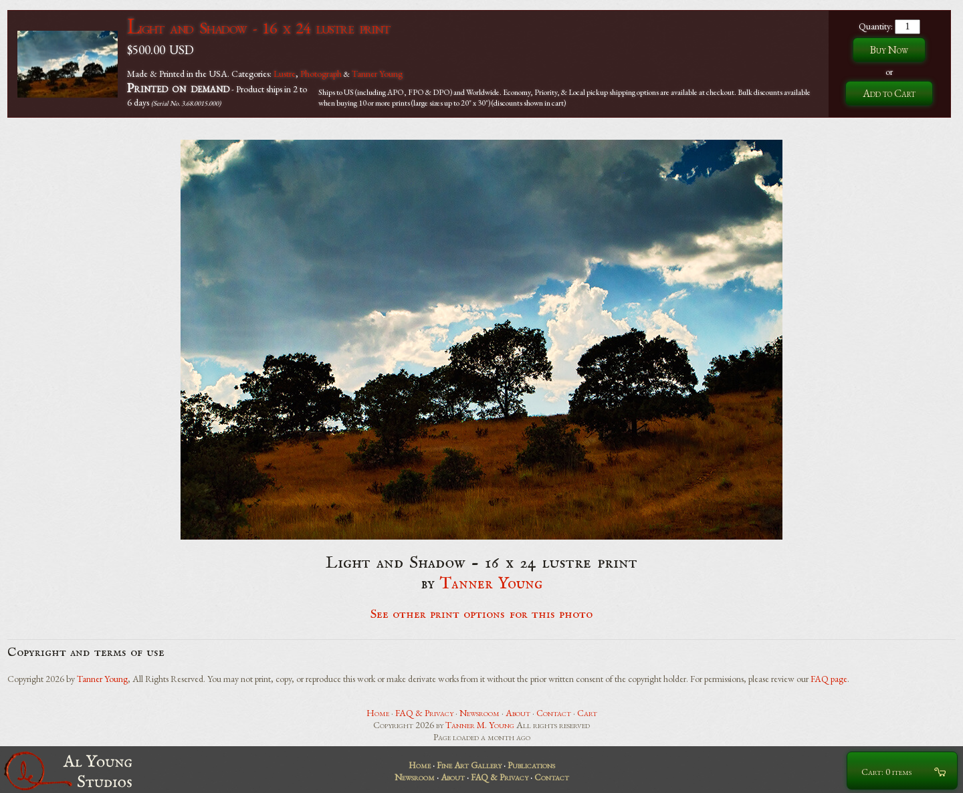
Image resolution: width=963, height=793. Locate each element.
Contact (553, 713)
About (518, 713)
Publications (531, 765)
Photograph (321, 74)
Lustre (285, 74)
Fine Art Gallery (469, 765)
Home (377, 713)
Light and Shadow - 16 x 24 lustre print (258, 27)
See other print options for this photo (481, 614)
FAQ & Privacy (424, 713)
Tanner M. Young (479, 725)
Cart (587, 713)
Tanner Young (377, 74)
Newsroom (479, 713)
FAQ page (829, 679)
